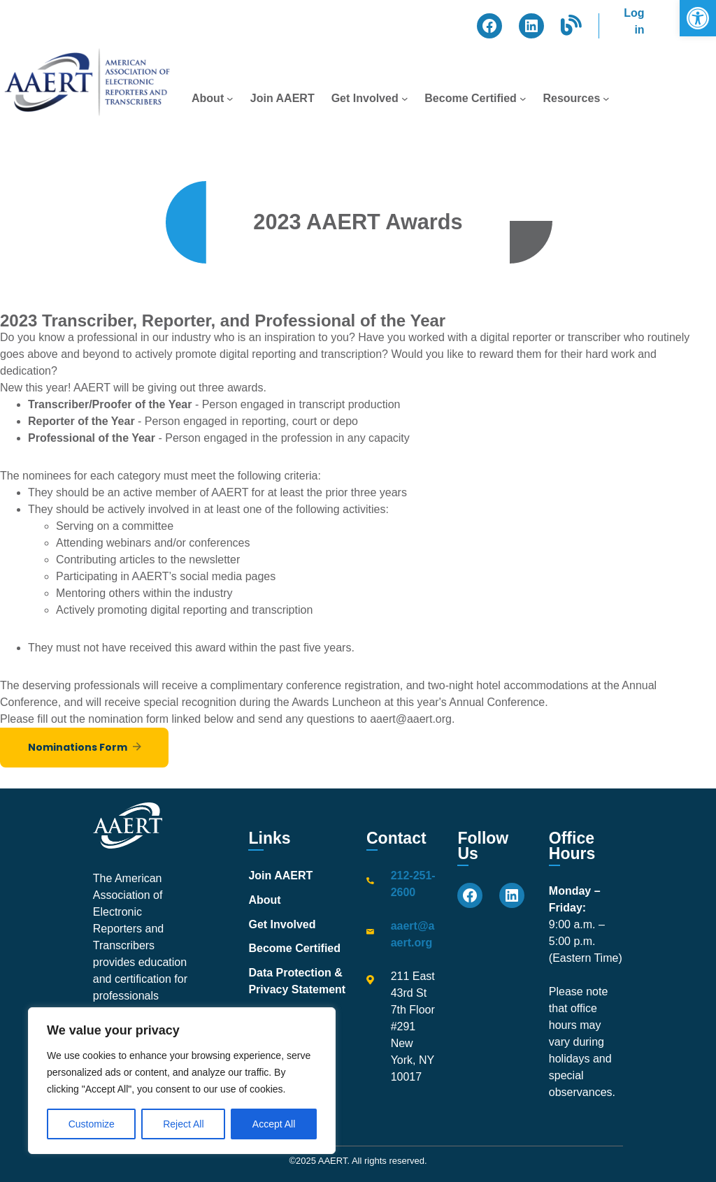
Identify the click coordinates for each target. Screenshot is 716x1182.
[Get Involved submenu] (404, 98)
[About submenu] (230, 98)
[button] (698, 18)
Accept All (273, 1124)
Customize (92, 1124)
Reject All (183, 1124)
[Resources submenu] (606, 98)
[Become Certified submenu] (523, 98)
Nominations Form (77, 747)
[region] (182, 1080)
